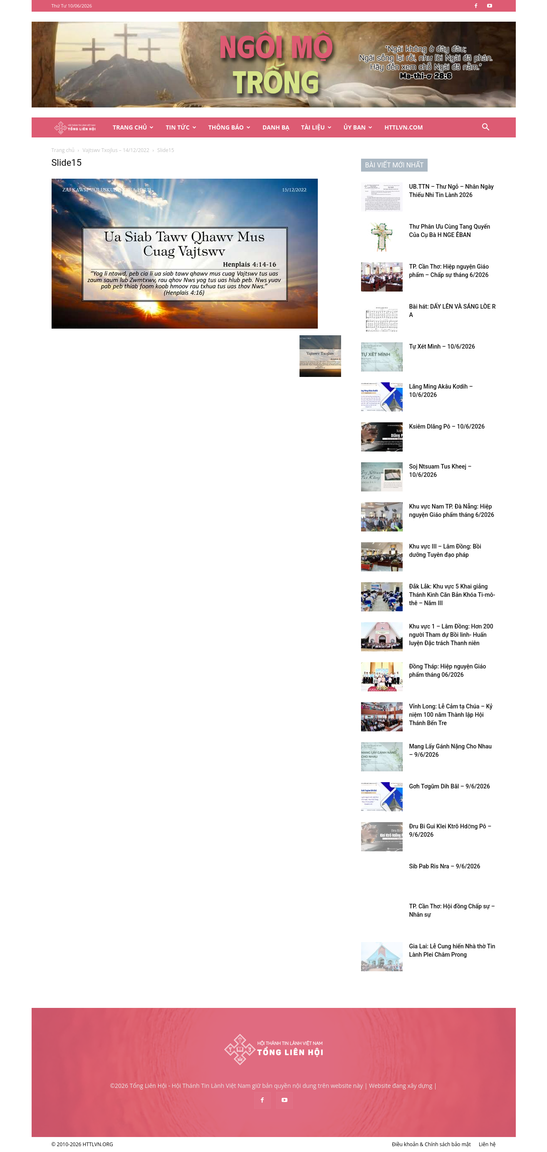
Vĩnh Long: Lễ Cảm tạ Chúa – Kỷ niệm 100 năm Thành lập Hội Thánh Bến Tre (451, 714)
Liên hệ (487, 1144)
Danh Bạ (276, 127)
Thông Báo (229, 127)
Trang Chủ (133, 127)
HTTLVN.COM (403, 127)
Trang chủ (63, 150)
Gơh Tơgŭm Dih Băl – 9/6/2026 (449, 786)
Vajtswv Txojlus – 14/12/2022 (115, 150)
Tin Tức (181, 127)
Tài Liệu (316, 127)
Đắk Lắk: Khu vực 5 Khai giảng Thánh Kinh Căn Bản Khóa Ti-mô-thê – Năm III (452, 594)
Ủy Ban (358, 127)
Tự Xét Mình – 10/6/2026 (442, 346)
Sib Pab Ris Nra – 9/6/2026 (444, 866)
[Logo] (79, 127)
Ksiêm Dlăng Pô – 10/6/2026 (447, 426)
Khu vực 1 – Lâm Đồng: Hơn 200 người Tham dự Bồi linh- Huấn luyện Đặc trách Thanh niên (451, 634)
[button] (486, 128)
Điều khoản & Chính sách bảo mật (431, 1144)
